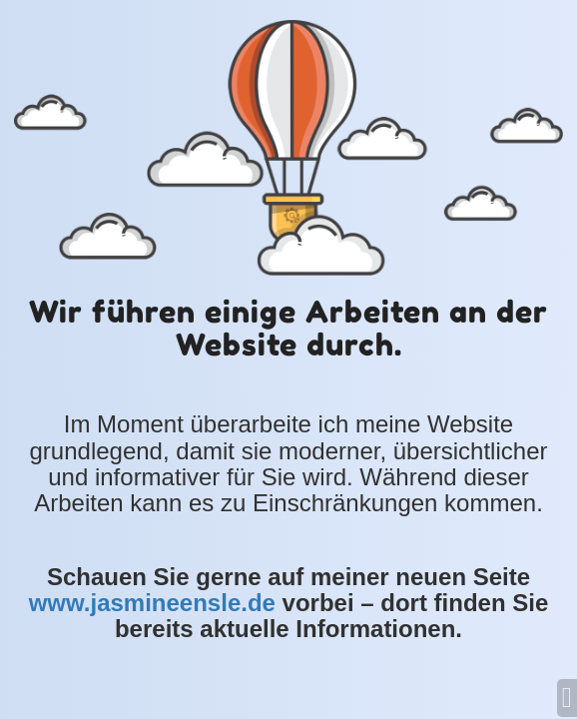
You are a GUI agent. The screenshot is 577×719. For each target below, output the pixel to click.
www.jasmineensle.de (152, 602)
